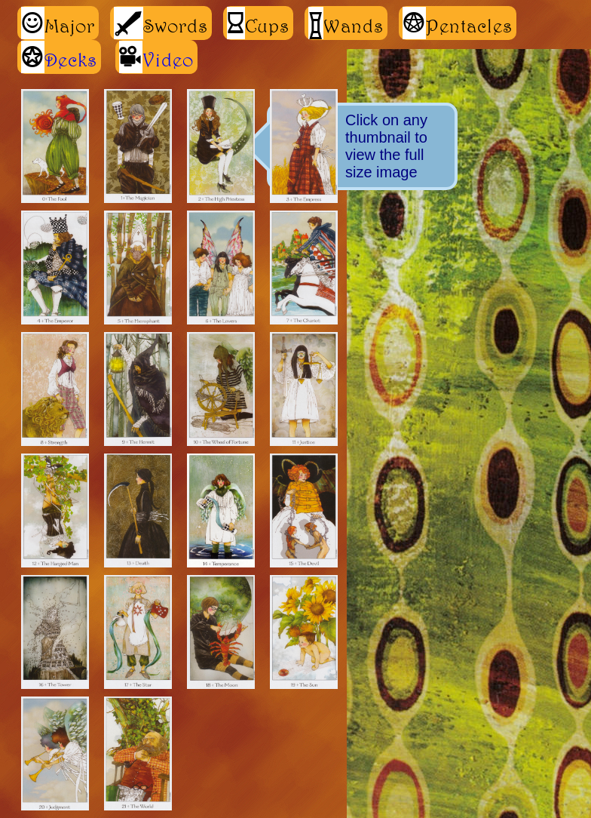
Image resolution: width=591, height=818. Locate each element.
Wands (346, 23)
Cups (258, 23)
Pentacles (458, 23)
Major (58, 23)
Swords (161, 23)
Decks (70, 59)
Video (168, 59)
